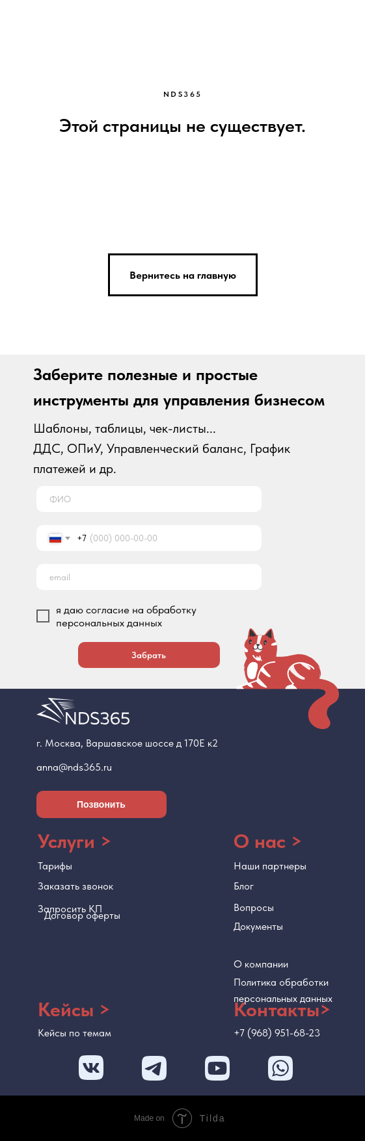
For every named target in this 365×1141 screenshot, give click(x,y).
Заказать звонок (75, 886)
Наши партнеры (270, 866)
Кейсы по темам (74, 1033)
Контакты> (282, 1009)
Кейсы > (74, 1009)
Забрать (148, 655)
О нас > (268, 841)
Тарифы (55, 866)
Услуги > (75, 841)
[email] (149, 577)
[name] (149, 499)
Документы (258, 926)
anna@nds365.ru (74, 767)
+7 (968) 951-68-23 (277, 1033)
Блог (244, 886)
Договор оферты (82, 915)
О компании (261, 964)
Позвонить (101, 804)
